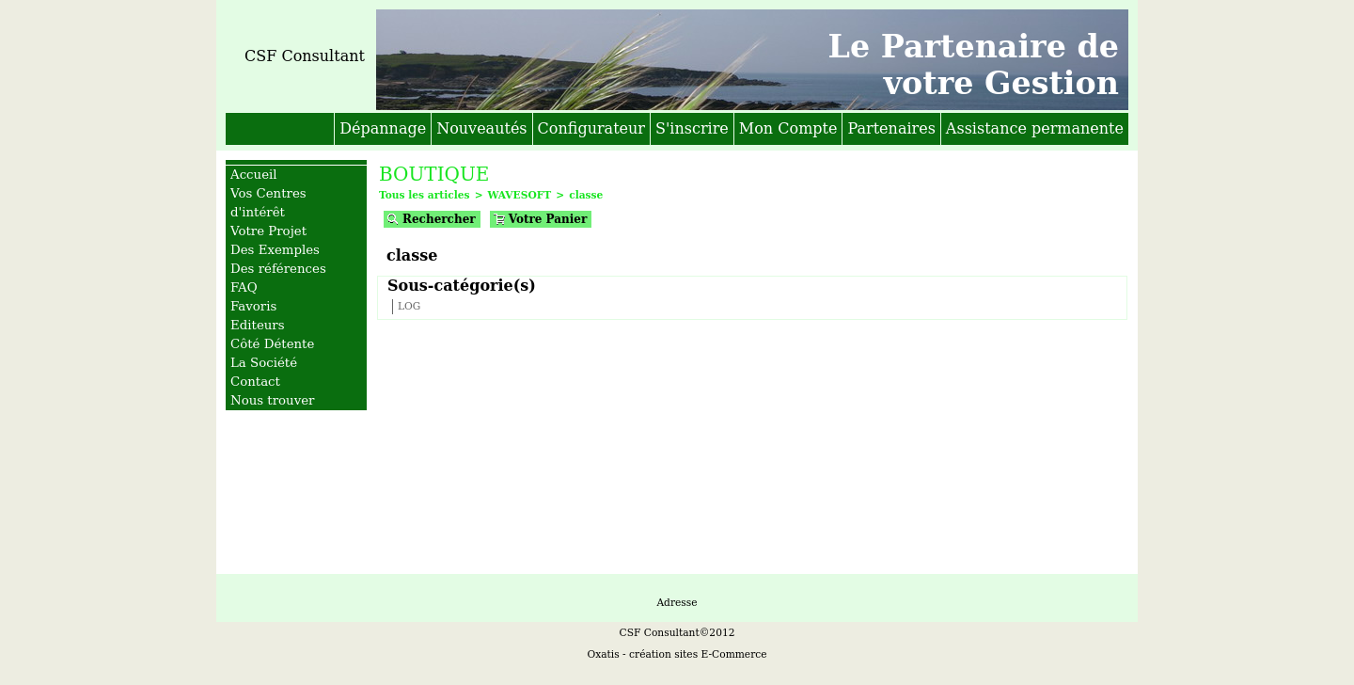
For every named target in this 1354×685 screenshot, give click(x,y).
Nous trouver (272, 400)
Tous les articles (424, 195)
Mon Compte (788, 128)
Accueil (253, 174)
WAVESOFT (520, 195)
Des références (278, 269)
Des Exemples (275, 250)
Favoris (253, 306)
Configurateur (591, 128)
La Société (263, 363)
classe (586, 195)
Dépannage (382, 128)
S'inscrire (692, 128)
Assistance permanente (1035, 128)
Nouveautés (481, 128)
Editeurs (257, 325)
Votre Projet (268, 231)
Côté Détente (272, 344)
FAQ (244, 287)
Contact (255, 381)
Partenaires (891, 128)
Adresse (676, 603)
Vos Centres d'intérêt (268, 202)
